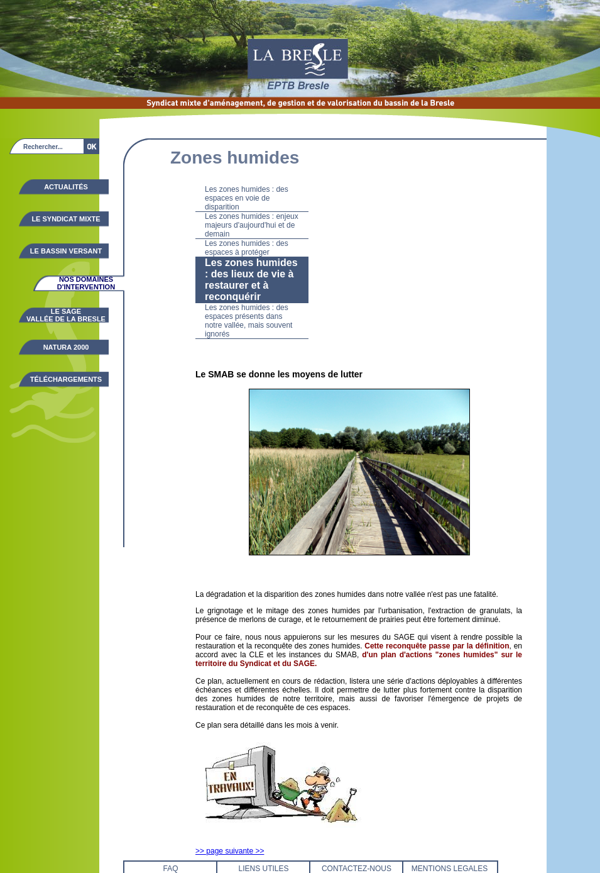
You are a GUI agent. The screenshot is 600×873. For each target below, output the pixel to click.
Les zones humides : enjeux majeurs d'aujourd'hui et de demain (251, 225)
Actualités (66, 187)
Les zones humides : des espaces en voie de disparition (246, 198)
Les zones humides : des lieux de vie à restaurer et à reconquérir (251, 279)
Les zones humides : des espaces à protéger (246, 248)
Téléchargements (66, 379)
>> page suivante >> (229, 851)
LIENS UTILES (263, 868)
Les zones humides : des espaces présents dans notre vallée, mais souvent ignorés (248, 320)
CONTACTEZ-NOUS (356, 868)
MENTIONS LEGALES (450, 868)
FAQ (170, 868)
